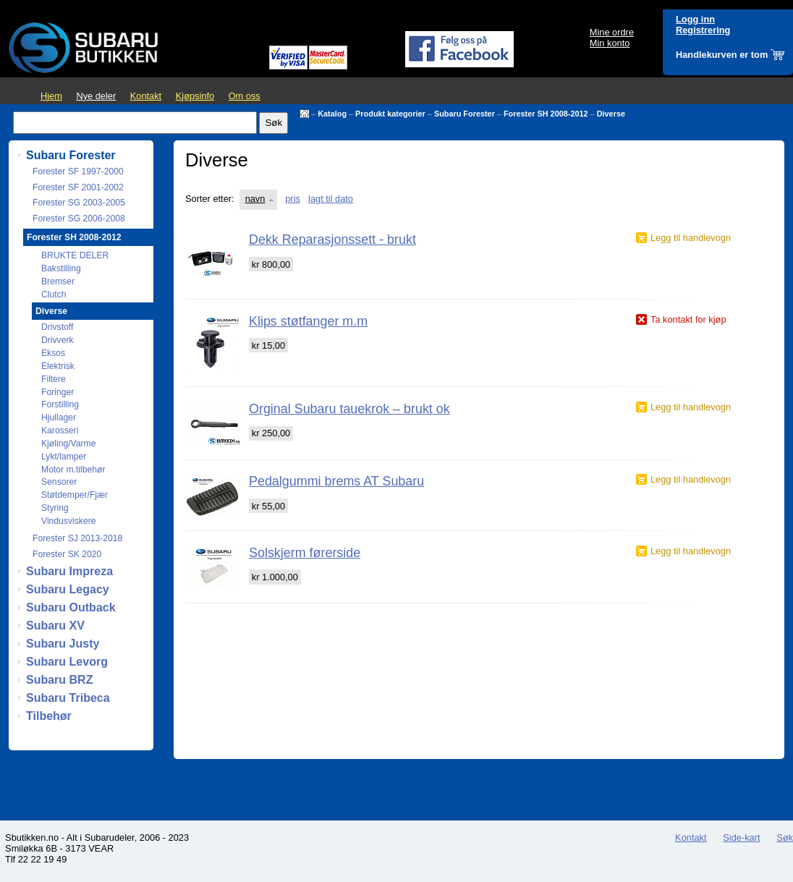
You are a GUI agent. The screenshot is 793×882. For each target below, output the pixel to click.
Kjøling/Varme (68, 443)
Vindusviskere (68, 521)
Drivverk (57, 340)
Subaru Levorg (67, 662)
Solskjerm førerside (304, 553)
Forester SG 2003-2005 (79, 203)
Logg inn (695, 19)
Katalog (332, 113)
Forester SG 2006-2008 (79, 218)
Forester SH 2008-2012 (546, 113)
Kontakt (145, 95)
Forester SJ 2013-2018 (77, 538)
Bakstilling (61, 268)
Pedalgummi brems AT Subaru (336, 481)
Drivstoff (57, 327)
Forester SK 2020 (67, 554)
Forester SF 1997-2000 (78, 171)
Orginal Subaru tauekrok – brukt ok (349, 409)
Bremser (58, 281)
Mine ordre (612, 32)
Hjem (51, 95)
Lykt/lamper (63, 456)
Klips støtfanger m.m (308, 321)
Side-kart (741, 837)
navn (255, 198)
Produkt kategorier (390, 113)
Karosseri (59, 430)
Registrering (703, 30)
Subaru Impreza (69, 571)
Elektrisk (58, 366)
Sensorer (59, 482)
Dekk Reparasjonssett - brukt (332, 239)
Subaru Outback (71, 607)
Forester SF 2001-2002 (78, 187)
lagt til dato (330, 198)
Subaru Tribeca (68, 698)
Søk (784, 837)
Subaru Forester (464, 113)
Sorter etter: (209, 198)
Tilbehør (49, 716)
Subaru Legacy (67, 589)
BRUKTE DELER (75, 255)
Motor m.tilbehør (73, 470)
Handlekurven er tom (722, 54)
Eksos (53, 353)
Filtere (53, 379)
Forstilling (60, 404)
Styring (55, 508)
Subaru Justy (62, 643)
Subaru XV (55, 625)
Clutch (53, 294)
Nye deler (96, 95)
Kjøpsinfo (195, 95)
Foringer (57, 392)
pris (292, 198)
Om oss (244, 95)
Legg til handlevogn (690, 237)
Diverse (611, 113)
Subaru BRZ (59, 680)
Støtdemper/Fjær (74, 495)
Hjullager (58, 417)
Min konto (609, 43)
